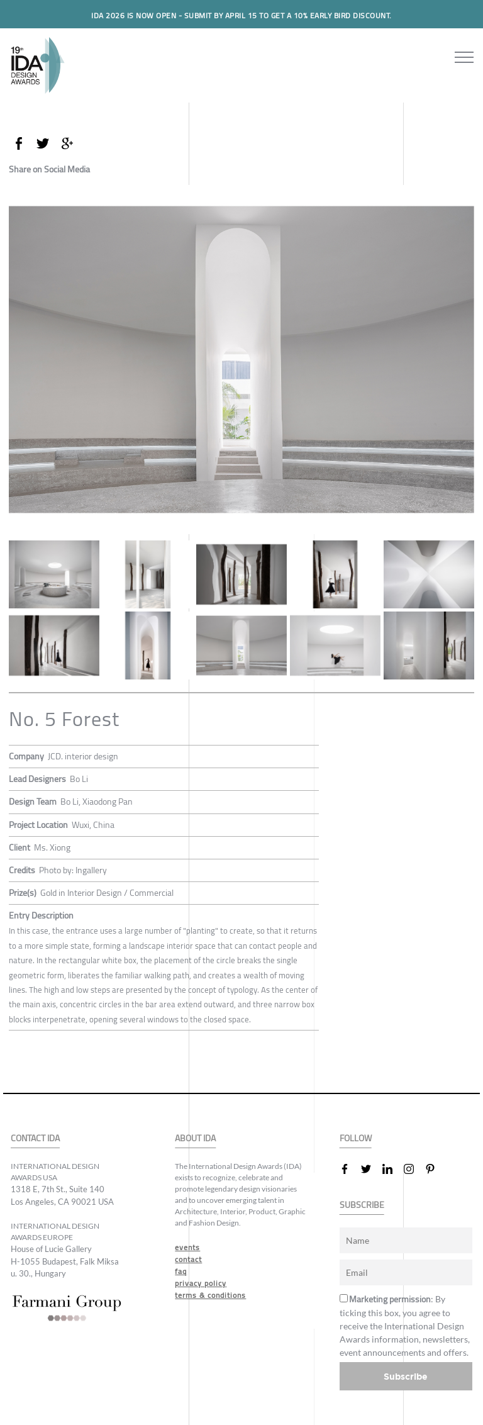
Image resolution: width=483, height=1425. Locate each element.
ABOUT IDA (195, 1138)
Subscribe (406, 1376)
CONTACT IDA (35, 1138)
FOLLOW (356, 1138)
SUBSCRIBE (362, 1205)
